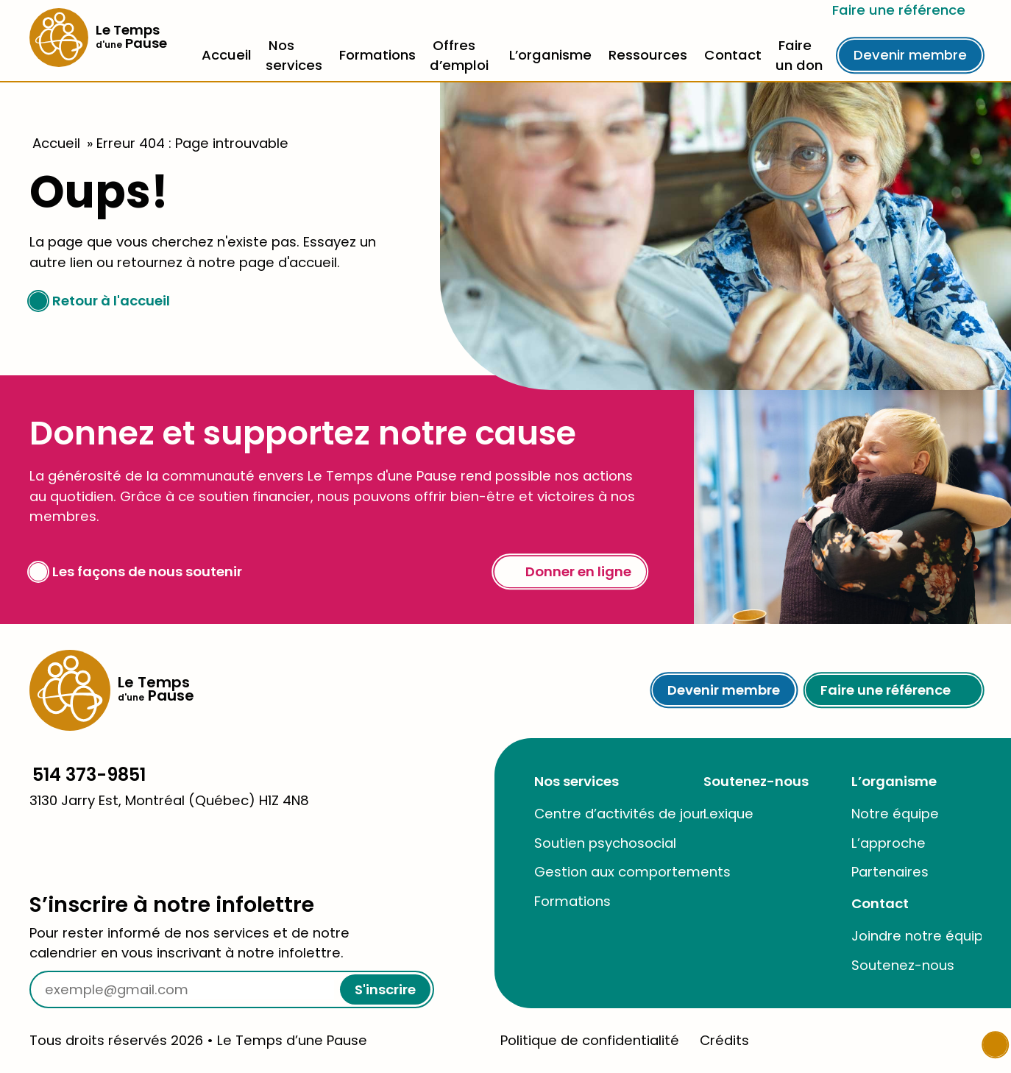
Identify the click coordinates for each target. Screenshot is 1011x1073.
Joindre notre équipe (921, 936)
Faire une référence (907, 10)
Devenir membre (910, 55)
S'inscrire (385, 989)
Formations (377, 55)
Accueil (227, 55)
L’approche (888, 843)
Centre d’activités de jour (619, 813)
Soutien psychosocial (605, 843)
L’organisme (550, 55)
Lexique (728, 813)
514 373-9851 (89, 774)
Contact (733, 55)
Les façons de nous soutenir (135, 571)
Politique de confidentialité (589, 1040)
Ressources (648, 55)
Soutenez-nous (756, 781)
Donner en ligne (570, 571)
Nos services (576, 781)
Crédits (724, 1040)
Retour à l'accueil (99, 300)
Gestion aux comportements (632, 872)
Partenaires (890, 872)
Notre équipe (895, 813)
